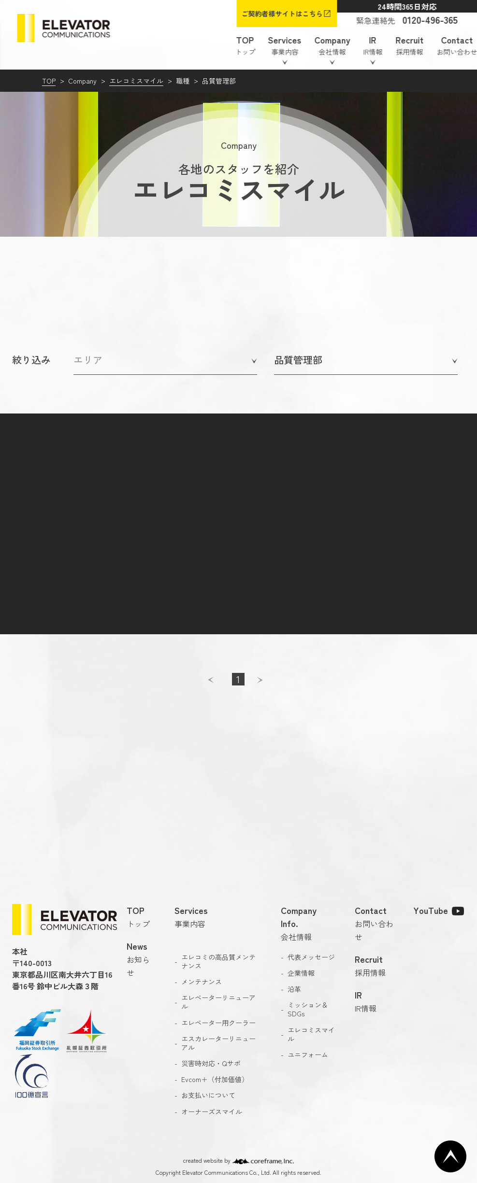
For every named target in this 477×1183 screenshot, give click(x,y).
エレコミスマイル (136, 81)
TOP (49, 81)
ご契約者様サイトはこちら (281, 13)
